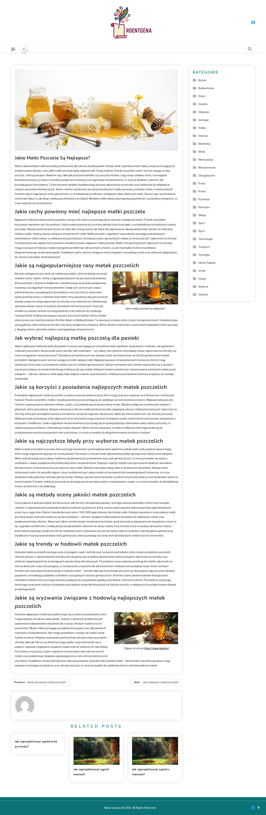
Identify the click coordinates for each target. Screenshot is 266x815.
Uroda (201, 270)
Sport (201, 223)
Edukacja (203, 112)
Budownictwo (206, 88)
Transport (204, 246)
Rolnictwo (204, 207)
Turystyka (204, 254)
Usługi (202, 278)
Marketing (204, 143)
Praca (201, 183)
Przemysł (204, 199)
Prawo (202, 191)
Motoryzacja (205, 159)
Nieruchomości (207, 167)
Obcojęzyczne (206, 175)
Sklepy (202, 215)
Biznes (202, 80)
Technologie (205, 239)
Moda (201, 151)
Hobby (202, 127)
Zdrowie (203, 294)
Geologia (203, 119)
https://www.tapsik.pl (156, 648)
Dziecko (203, 104)
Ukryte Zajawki (207, 262)
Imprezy (203, 135)
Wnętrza (203, 286)
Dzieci (201, 96)
